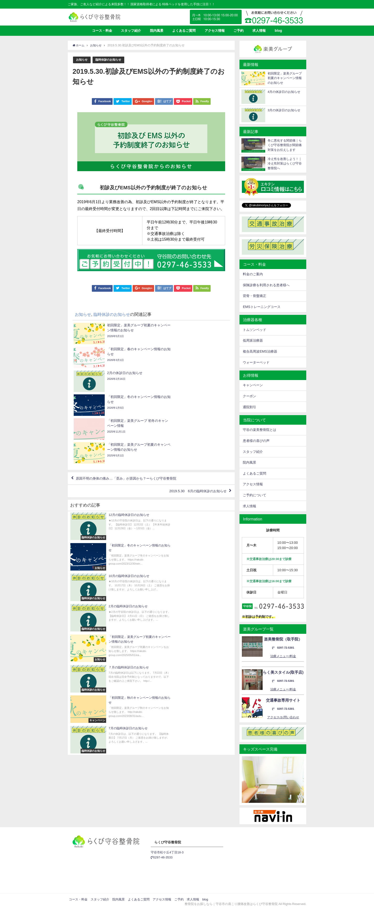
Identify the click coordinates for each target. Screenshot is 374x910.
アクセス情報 (215, 30)
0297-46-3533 (161, 857)
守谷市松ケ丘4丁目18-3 (167, 852)
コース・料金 (102, 30)
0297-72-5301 (283, 647)
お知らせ (82, 59)
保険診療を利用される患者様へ (266, 285)
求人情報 (259, 30)
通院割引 (249, 407)
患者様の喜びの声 (256, 440)
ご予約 (239, 30)
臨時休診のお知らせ (110, 59)
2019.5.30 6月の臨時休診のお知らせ (193, 421)
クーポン (249, 396)
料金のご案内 (253, 274)
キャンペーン (253, 385)
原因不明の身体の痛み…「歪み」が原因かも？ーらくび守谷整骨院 (134, 407)
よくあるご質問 (184, 30)
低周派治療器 (253, 340)
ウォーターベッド (256, 362)
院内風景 (156, 30)
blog (278, 30)
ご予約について (254, 495)
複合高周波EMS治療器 (260, 351)
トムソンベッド (254, 329)
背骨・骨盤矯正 (254, 295)
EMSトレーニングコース (261, 306)
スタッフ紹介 (131, 30)
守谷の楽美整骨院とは (259, 429)
